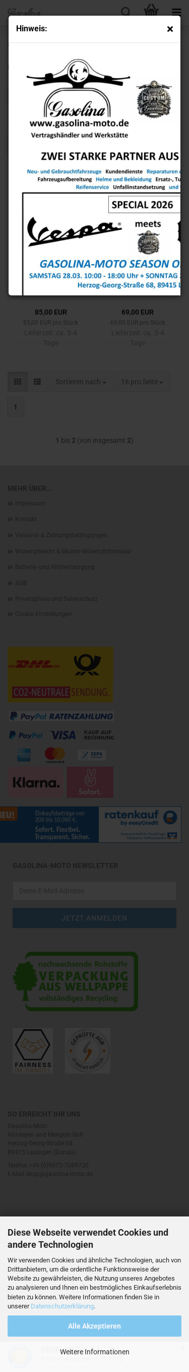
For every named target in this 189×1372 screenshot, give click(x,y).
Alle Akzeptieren (94, 1326)
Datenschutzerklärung (62, 1306)
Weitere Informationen (95, 1352)
